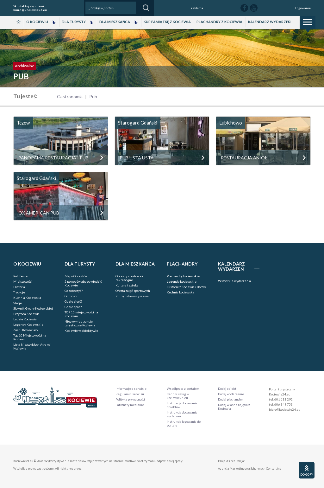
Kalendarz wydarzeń (269, 22)
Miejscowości (22, 281)
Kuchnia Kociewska (27, 297)
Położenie (20, 276)
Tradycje (19, 292)
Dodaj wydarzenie (231, 394)
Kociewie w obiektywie (81, 330)
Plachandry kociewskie (183, 276)
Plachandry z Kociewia (219, 22)
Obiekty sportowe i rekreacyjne (129, 278)
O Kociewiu (37, 22)
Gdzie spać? (73, 307)
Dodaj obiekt (227, 388)
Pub (93, 96)
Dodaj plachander (230, 399)
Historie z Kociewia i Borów (186, 287)
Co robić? (71, 296)
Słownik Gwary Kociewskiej (33, 308)
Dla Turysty (74, 22)
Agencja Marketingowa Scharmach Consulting (249, 468)
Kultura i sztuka (127, 285)
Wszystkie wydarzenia (234, 281)
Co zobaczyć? (74, 290)
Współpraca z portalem (183, 388)
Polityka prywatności (130, 399)
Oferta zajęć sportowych (132, 290)
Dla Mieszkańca (114, 22)
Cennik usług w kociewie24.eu (178, 396)
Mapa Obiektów (76, 276)
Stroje (17, 303)
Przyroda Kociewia (26, 314)
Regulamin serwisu (129, 394)
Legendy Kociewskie (28, 324)
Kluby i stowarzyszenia (132, 296)
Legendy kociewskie (181, 281)
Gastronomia (70, 96)
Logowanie (303, 8)
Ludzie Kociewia (25, 319)
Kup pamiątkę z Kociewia (167, 22)
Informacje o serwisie (130, 388)
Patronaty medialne (129, 405)
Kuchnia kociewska (180, 292)
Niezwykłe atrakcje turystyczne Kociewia (80, 323)
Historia (19, 287)
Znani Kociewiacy (25, 330)
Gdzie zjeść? (73, 301)
